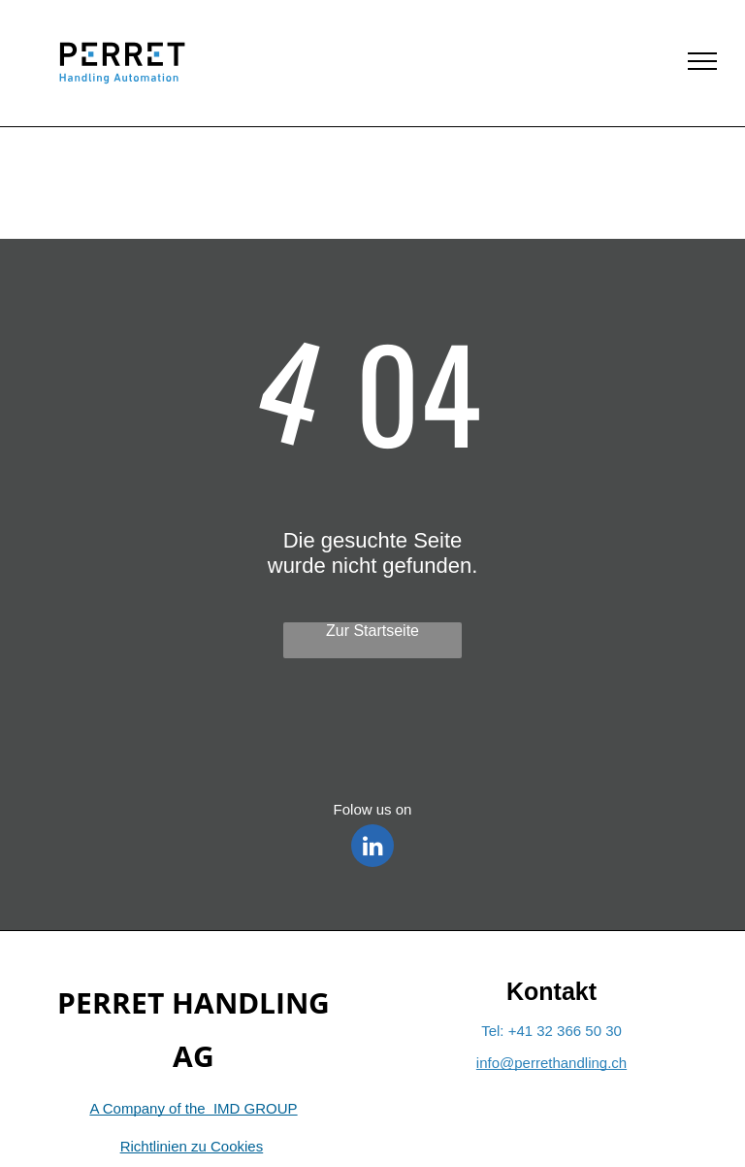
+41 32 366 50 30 (565, 1030)
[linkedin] (372, 848)
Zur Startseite (372, 630)
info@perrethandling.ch (551, 1062)
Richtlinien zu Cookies (192, 1146)
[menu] (702, 61)
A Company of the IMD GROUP (193, 1108)
